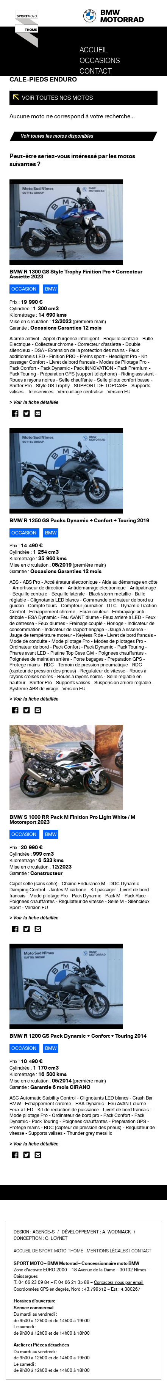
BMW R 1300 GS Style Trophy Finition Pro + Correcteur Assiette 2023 (75, 274)
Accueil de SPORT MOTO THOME (48, 1251)
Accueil (94, 50)
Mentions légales (107, 1251)
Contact (96, 71)
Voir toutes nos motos (57, 98)
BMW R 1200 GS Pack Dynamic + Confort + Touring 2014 (78, 1036)
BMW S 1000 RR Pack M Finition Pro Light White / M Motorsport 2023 (72, 819)
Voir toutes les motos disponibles (57, 136)
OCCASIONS (100, 60)
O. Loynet (56, 1238)
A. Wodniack (116, 1232)
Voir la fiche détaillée (35, 402)
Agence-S (44, 1232)
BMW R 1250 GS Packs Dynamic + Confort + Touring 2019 (79, 520)
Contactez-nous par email (119, 1282)
